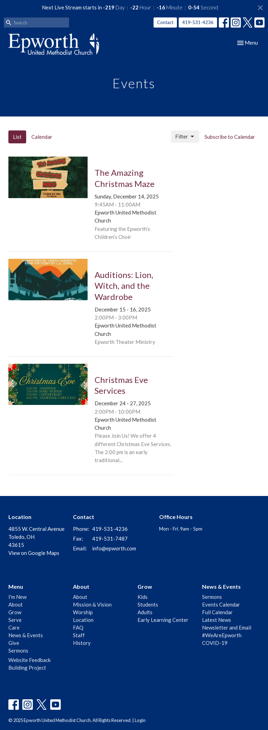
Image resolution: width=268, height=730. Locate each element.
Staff (79, 635)
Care (14, 627)
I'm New (17, 597)
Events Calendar (221, 604)
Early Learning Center (162, 620)
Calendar (41, 137)
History (82, 643)
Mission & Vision (92, 604)
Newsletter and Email (226, 627)
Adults (144, 612)
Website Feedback (29, 660)
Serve (15, 620)
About (15, 604)
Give (13, 643)
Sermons (18, 650)
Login (140, 720)
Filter (185, 136)
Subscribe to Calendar (229, 137)
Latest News (216, 620)
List (17, 137)
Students (147, 604)
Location (83, 620)
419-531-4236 (198, 22)
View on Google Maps (33, 553)
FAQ (78, 627)
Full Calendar (217, 612)
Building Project (27, 667)
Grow (14, 612)
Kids (142, 597)
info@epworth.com (114, 548)
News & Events (25, 635)
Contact (165, 22)
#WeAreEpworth (221, 635)
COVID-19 (215, 643)
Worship (83, 612)
